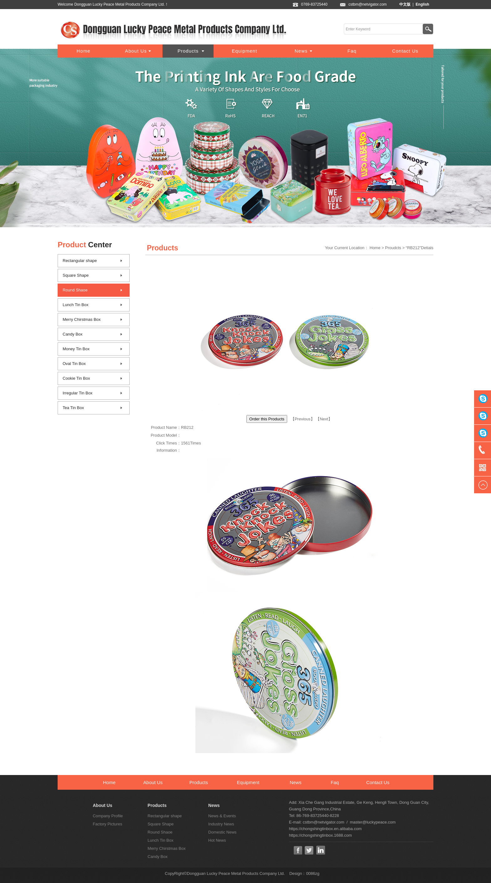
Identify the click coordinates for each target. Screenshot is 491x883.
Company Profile (108, 816)
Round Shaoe (75, 290)
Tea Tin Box (73, 407)
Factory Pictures (107, 824)
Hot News (217, 840)
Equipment (244, 51)
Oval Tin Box (74, 363)
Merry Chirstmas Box (82, 319)
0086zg (312, 873)
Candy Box (73, 334)
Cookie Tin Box (76, 378)
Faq (352, 51)
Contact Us (405, 51)
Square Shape (76, 275)
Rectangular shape (80, 260)
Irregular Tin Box (77, 393)
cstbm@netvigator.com (374, 4)
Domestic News (222, 832)
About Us (136, 51)
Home (83, 51)
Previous (303, 419)
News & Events (222, 816)
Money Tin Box (76, 349)
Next (324, 419)
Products (188, 51)
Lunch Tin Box (75, 304)
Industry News (221, 824)
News (301, 51)
